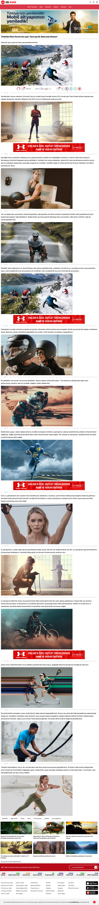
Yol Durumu (80, 874)
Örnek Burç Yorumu (37, 891)
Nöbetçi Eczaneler (22, 891)
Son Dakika (19, 893)
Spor (70, 7)
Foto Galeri (61, 883)
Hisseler (60, 874)
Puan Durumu (49, 874)
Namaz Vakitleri (13, 874)
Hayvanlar (48, 7)
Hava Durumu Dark (7, 885)
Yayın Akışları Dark (21, 888)
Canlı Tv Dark (20, 883)
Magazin (56, 7)
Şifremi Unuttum (73, 888)
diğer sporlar (14, 818)
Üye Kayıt (71, 885)
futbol (29, 818)
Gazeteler (26, 874)
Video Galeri (61, 885)
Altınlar (48, 883)
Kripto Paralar (92, 874)
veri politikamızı (74, 902)
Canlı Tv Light (5, 893)
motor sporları (37, 818)
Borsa (3, 874)
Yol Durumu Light (6, 888)
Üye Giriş (71, 883)
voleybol (46, 818)
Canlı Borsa (34, 883)
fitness (22, 818)
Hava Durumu (37, 874)
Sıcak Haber (61, 893)
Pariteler (69, 874)
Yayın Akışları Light (22, 885)
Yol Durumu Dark (6, 891)
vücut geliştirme (56, 818)
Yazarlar (60, 888)
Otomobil (63, 7)
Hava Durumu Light (7, 883)
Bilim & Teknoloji (32, 7)
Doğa (41, 7)
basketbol (5, 818)
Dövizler (48, 885)
